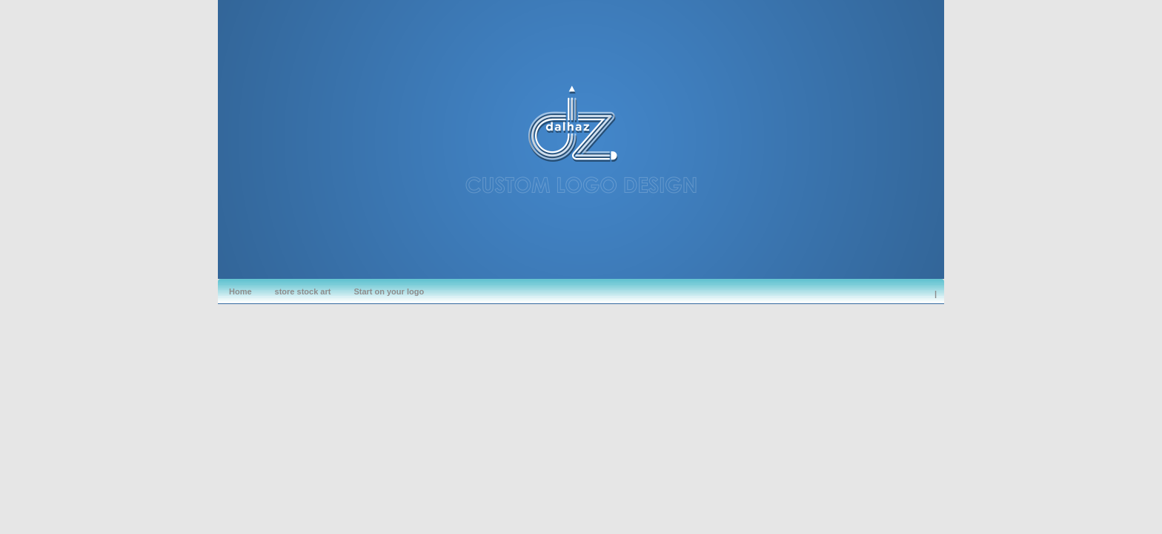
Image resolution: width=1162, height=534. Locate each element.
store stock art (303, 291)
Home (240, 291)
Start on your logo (388, 291)
